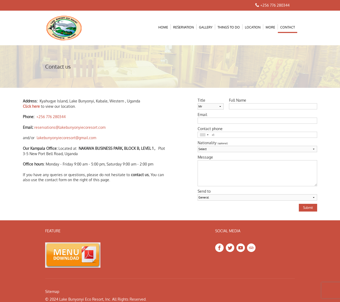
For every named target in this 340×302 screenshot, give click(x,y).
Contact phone (210, 129)
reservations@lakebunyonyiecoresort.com (69, 127)
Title (201, 100)
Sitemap (52, 291)
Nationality (213, 143)
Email (202, 115)
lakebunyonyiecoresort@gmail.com (66, 137)
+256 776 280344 (275, 5)
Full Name (237, 100)
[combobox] (204, 135)
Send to (204, 191)
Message (205, 157)
